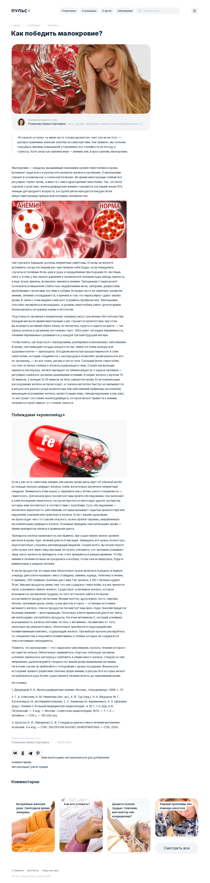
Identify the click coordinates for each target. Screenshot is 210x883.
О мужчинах (69, 10)
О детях (107, 10)
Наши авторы (50, 870)
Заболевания (125, 10)
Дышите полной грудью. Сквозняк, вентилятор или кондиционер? (125, 810)
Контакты (33, 870)
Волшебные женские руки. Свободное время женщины (33, 808)
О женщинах (89, 10)
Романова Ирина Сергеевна (46, 124)
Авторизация (20, 767)
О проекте (18, 870)
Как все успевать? (77, 804)
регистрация (39, 767)
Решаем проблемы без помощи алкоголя (176, 806)
